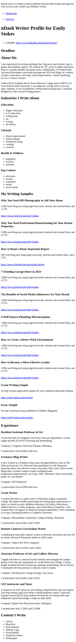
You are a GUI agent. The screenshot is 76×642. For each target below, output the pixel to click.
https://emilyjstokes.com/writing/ (17, 397)
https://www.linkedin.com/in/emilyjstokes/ (36, 42)
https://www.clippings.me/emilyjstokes (20, 215)
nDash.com (11, 13)
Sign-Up (10, 19)
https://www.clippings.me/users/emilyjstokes (22, 264)
